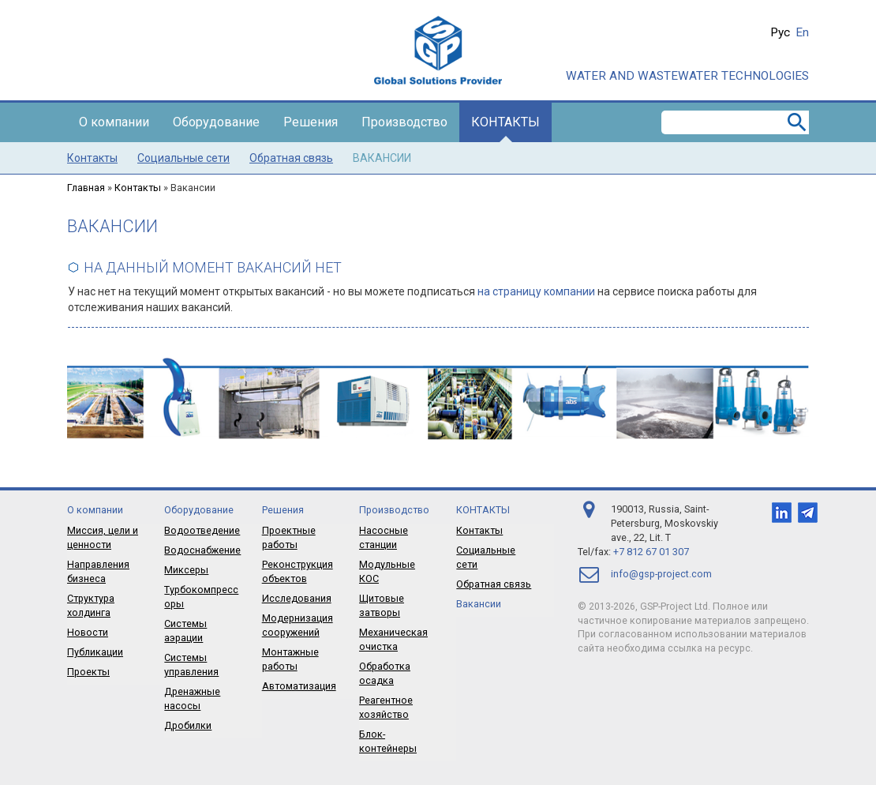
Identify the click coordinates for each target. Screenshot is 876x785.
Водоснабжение (202, 550)
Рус (780, 32)
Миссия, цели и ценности (102, 537)
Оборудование (216, 122)
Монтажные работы (290, 659)
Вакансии (382, 158)
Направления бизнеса (98, 571)
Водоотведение (202, 530)
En (802, 32)
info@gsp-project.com (661, 574)
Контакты (505, 122)
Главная (86, 187)
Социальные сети (183, 158)
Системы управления (191, 665)
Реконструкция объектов (297, 571)
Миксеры (186, 570)
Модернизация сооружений (297, 625)
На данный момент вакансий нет (213, 267)
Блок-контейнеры (388, 741)
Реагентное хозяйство (386, 707)
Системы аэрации (185, 631)
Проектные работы (289, 537)
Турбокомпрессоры (201, 597)
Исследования (296, 598)
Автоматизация (299, 686)
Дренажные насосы (192, 698)
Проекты (88, 672)
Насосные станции (383, 537)
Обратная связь (291, 158)
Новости (87, 632)
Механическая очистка (393, 639)
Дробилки (188, 725)
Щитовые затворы (381, 605)
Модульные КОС (387, 571)
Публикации (95, 652)
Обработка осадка (384, 673)
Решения (310, 122)
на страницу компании (536, 291)
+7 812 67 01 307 (651, 552)
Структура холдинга (90, 605)
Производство (404, 122)
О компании (114, 122)
